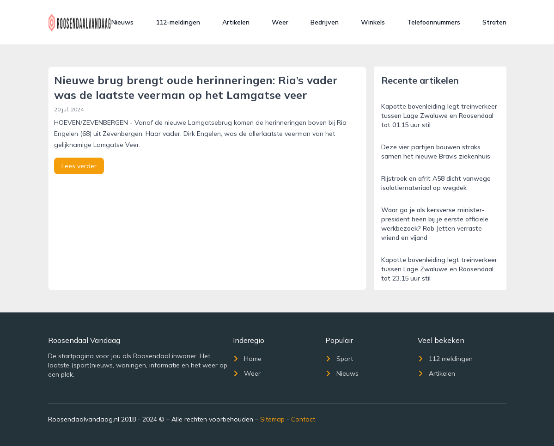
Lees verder (79, 166)
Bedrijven (324, 22)
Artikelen (236, 22)
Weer (280, 22)
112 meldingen (445, 358)
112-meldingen (178, 22)
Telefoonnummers (433, 22)
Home (247, 358)
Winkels (373, 22)
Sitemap (272, 419)
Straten (494, 22)
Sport (339, 358)
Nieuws (122, 22)
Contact (303, 419)
